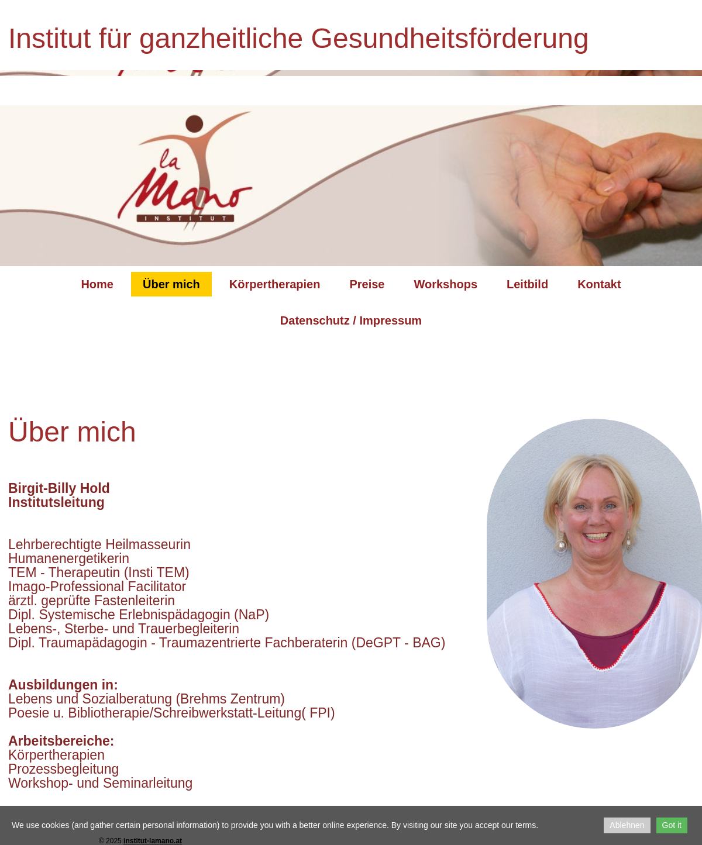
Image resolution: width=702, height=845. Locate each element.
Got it (672, 825)
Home (97, 284)
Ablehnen (627, 825)
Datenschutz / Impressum (351, 320)
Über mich (171, 284)
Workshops (445, 284)
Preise (366, 284)
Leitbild (527, 284)
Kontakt (599, 284)
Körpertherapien (275, 284)
